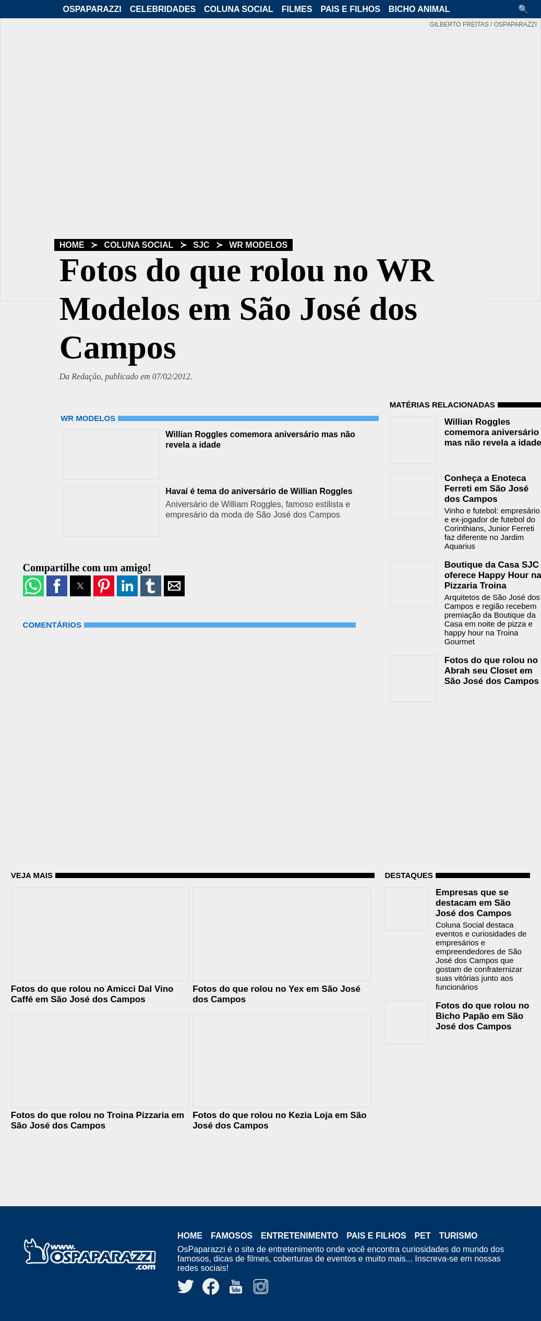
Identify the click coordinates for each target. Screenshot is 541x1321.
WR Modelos (258, 245)
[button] (527, 9)
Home (72, 245)
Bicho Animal (419, 9)
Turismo (458, 1235)
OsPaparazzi (92, 9)
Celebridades (163, 9)
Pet (423, 1235)
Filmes (297, 9)
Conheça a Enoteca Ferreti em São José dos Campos (486, 488)
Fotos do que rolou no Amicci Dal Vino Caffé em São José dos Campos (92, 994)
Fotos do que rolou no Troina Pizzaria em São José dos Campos (97, 1120)
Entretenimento (299, 1235)
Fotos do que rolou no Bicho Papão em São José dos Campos (482, 1016)
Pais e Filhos (350, 9)
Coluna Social (238, 9)
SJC (201, 245)
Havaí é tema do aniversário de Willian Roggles (258, 491)
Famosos (232, 1235)
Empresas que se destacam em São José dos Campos (474, 902)
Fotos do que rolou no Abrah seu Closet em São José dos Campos (491, 670)
